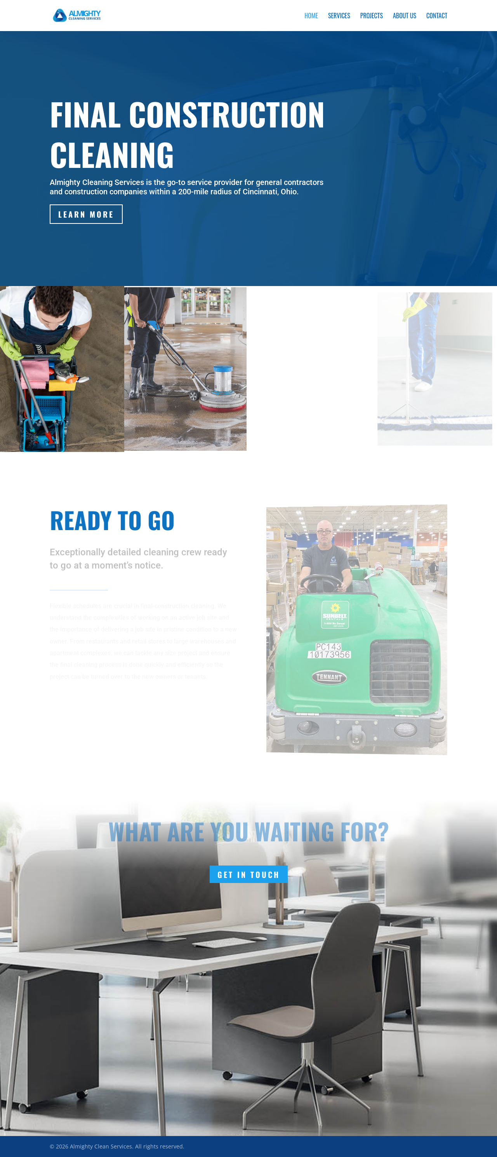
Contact (436, 16)
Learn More (87, 214)
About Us (404, 16)
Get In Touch (248, 874)
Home (311, 16)
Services (339, 16)
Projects (371, 16)
